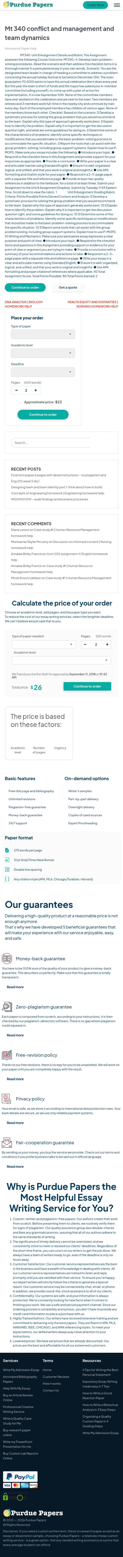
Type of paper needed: (28, 636)
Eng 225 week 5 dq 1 (25, 481)
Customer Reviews (56, 1376)
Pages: (86, 636)
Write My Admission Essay (21, 1370)
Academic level (22, 345)
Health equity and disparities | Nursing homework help (93, 304)
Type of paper (21, 326)
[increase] (35, 390)
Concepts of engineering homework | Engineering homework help (57, 493)
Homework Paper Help (21, 48)
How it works (52, 1383)
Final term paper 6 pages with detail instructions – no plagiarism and (58, 475)
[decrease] (16, 390)
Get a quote (68, 287)
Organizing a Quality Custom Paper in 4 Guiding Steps (97, 1421)
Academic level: (25, 652)
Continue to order (25, 287)
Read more (15, 987)
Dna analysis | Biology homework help (24, 304)
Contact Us (51, 1390)
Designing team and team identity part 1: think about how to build (56, 487)
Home (47, 1370)
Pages (15, 382)
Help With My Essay (16, 1388)
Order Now (95, 5)
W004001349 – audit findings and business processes (49, 499)
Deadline (17, 364)
